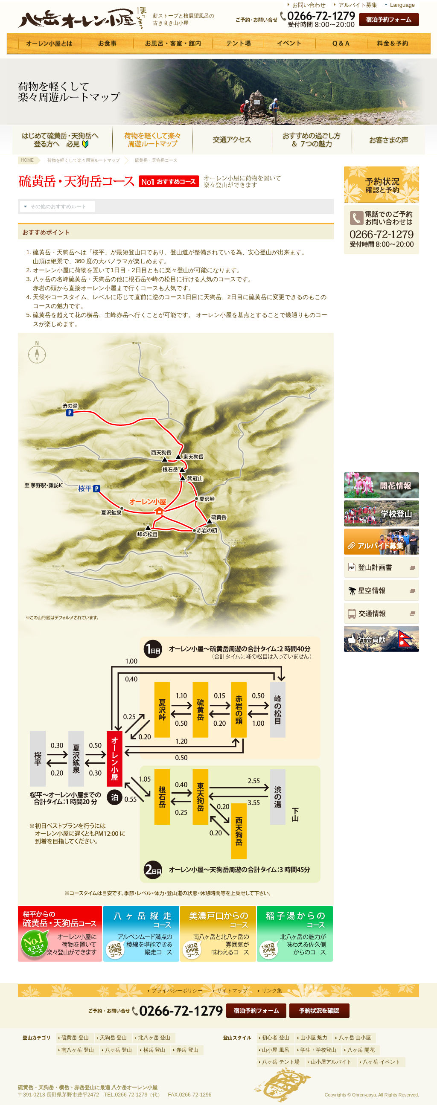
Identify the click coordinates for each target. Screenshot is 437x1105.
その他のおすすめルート (58, 206)
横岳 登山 (154, 1050)
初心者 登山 (275, 1038)
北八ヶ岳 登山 (154, 1038)
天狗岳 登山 (113, 1038)
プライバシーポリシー (177, 991)
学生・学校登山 (318, 1050)
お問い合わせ (309, 5)
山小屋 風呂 (275, 1050)
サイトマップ (232, 991)
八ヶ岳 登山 (118, 1050)
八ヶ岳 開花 (360, 1050)
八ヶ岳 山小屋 (355, 1038)
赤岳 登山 (187, 1050)
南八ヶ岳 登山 (77, 1050)
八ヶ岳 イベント (381, 1062)
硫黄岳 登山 (74, 1038)
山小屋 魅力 (313, 1038)
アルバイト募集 (357, 5)
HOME (27, 160)
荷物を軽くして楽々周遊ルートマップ (83, 160)
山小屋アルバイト (331, 1062)
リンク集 (272, 991)
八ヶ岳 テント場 (280, 1062)
